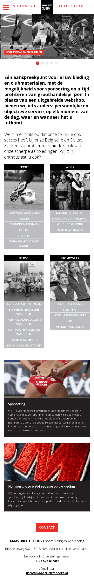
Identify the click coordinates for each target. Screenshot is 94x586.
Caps (70, 321)
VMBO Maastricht (24, 340)
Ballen (24, 218)
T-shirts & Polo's (69, 304)
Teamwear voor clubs (24, 212)
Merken (24, 230)
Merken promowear (70, 326)
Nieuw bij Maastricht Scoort (24, 244)
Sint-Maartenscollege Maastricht (24, 332)
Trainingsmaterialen (24, 224)
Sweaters (70, 309)
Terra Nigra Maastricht (24, 345)
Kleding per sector (70, 212)
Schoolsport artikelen (24, 304)
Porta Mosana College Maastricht (24, 322)
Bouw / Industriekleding (70, 218)
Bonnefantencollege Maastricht (24, 312)
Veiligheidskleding (70, 224)
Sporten (24, 235)
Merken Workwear (70, 230)
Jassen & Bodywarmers (69, 315)
